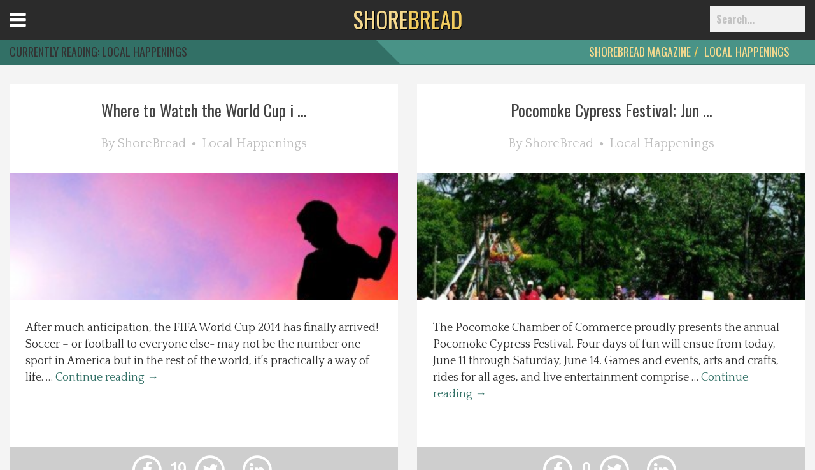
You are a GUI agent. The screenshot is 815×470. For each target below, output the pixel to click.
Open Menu (33, 31)
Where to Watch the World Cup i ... (204, 110)
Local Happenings (747, 51)
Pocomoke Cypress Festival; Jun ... (611, 110)
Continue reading (107, 377)
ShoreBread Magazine (640, 51)
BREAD (407, 19)
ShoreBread (152, 143)
